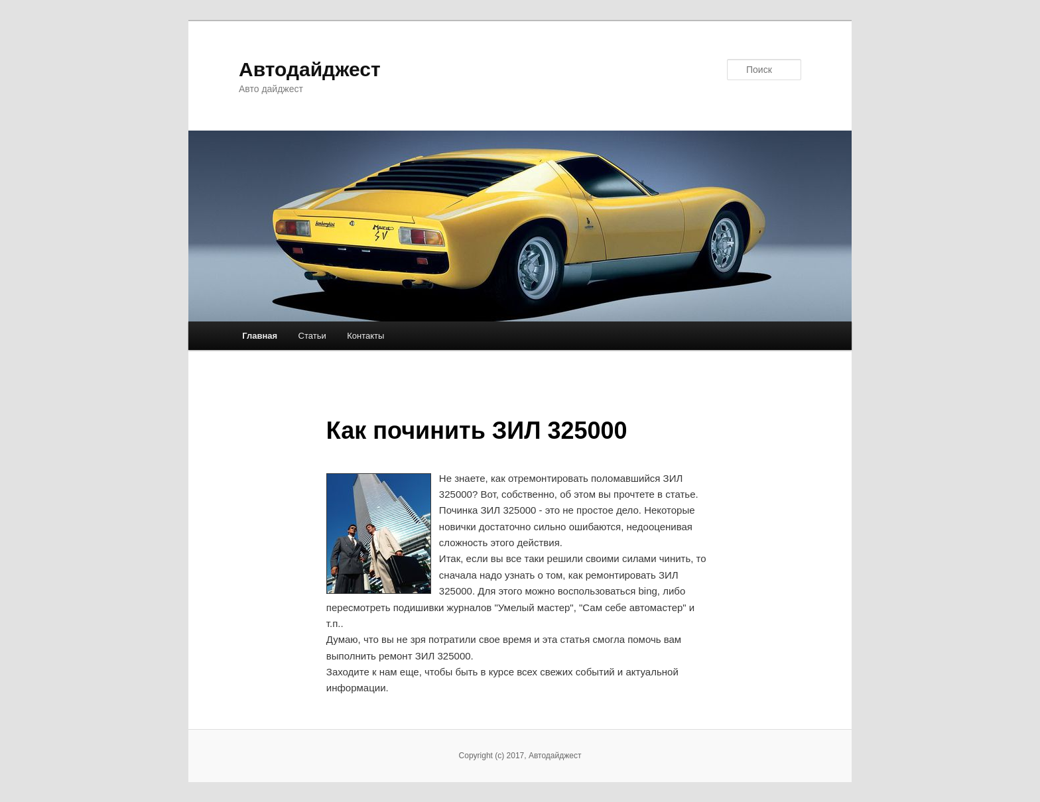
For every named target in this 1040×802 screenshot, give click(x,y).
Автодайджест (310, 69)
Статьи (312, 336)
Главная (259, 336)
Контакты (365, 336)
